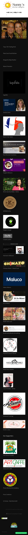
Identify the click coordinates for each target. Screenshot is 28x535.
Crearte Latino (7, 239)
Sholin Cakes (6, 430)
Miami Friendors (7, 66)
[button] (25, 29)
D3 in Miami (6, 303)
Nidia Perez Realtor (8, 369)
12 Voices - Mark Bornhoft (10, 501)
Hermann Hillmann (8, 255)
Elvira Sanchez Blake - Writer (11, 192)
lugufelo (5, 95)
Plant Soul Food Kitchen (10, 53)
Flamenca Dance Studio (9, 353)
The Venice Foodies (8, 455)
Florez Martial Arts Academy (11, 488)
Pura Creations (7, 494)
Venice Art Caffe (7, 469)
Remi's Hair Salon (8, 137)
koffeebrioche (7, 211)
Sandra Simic (6, 112)
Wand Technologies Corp (12, 509)
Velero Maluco (7, 287)
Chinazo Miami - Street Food (11, 268)
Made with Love (7, 321)
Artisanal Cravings (8, 416)
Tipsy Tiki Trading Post (9, 47)
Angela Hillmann (7, 173)
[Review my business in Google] (14, 513)
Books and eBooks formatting (11, 333)
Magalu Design (7, 230)
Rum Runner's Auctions (9, 155)
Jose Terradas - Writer (9, 388)
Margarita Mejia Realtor (9, 60)
